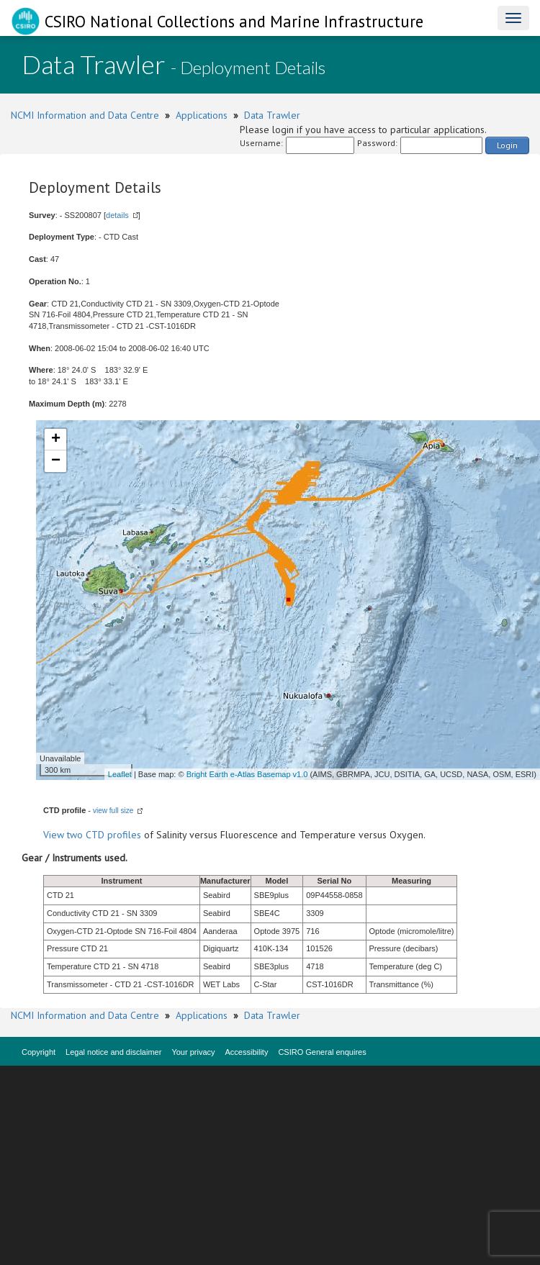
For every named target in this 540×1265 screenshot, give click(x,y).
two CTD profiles (104, 834)
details (117, 215)
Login (507, 145)
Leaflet (120, 774)
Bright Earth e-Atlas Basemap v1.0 (247, 774)
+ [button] (55, 439)
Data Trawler (272, 115)
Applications (202, 115)
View (55, 834)
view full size (113, 811)
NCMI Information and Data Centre (85, 115)
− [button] (55, 461)
